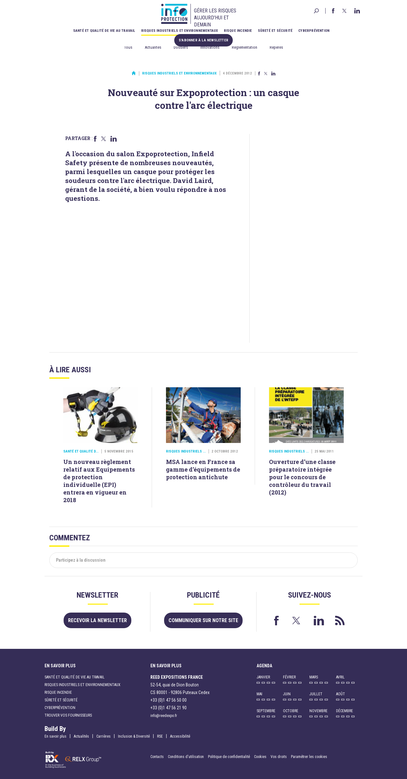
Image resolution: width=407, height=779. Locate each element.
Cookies (260, 756)
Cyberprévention (313, 31)
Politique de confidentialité (229, 756)
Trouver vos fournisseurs (68, 715)
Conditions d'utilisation (186, 756)
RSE (160, 736)
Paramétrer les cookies (309, 756)
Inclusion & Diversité (134, 736)
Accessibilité (180, 736)
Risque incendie (238, 31)
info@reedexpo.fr (163, 715)
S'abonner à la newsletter (203, 40)
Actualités (153, 47)
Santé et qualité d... (81, 451)
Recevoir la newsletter (97, 620)
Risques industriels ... (186, 451)
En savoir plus (55, 736)
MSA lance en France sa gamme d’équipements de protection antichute (203, 469)
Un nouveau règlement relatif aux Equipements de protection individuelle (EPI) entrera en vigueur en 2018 (99, 481)
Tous (128, 47)
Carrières (103, 736)
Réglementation (244, 47)
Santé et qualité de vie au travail (104, 31)
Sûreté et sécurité (275, 31)
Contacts (157, 756)
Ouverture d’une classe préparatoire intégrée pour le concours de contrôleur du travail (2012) (302, 477)
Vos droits (279, 756)
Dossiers (181, 47)
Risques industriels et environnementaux (179, 31)
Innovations (209, 47)
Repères (276, 47)
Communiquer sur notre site (203, 620)
